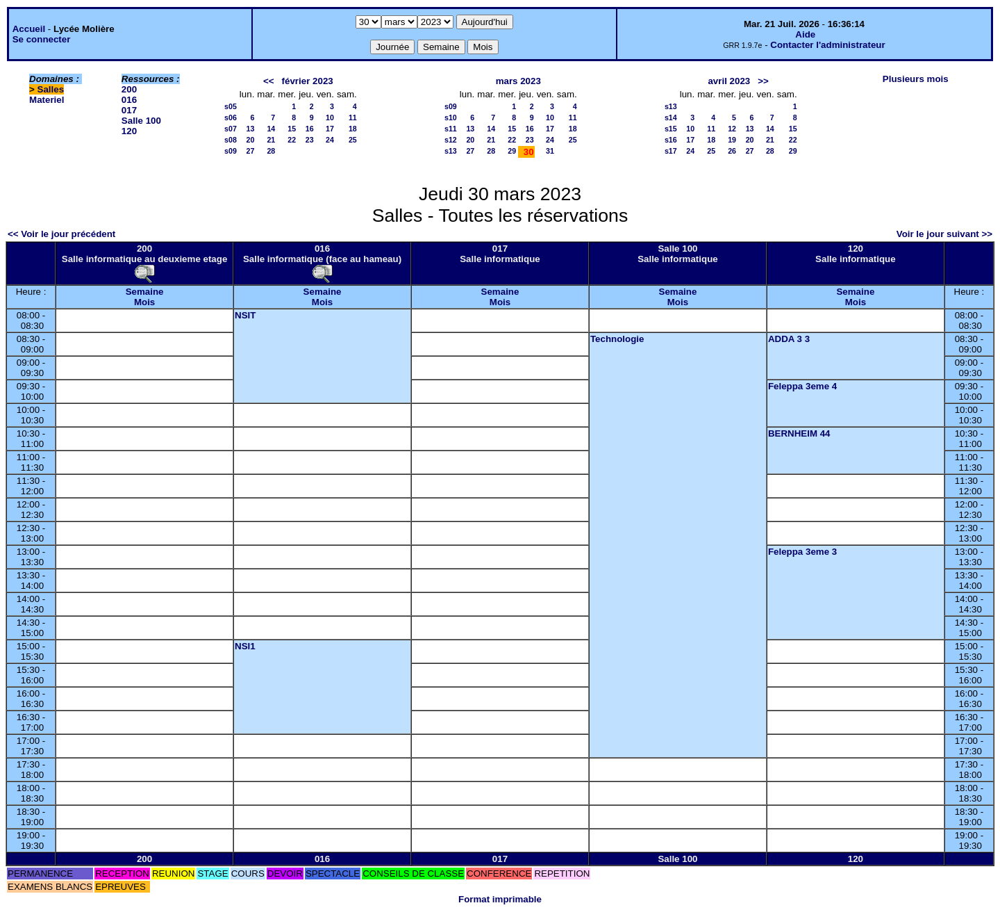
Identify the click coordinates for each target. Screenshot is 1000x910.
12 (732, 128)
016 (129, 100)
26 (732, 151)
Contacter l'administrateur (827, 45)
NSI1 (245, 646)
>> (763, 81)
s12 (450, 140)
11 (353, 117)
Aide (805, 34)
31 (550, 151)
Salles (51, 89)
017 (129, 110)
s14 (671, 117)
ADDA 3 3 (789, 339)
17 (330, 128)
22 (292, 140)
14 (271, 128)
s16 (671, 140)
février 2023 (307, 81)
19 (732, 140)
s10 (450, 117)
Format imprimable (500, 899)
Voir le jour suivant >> (944, 234)
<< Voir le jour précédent (61, 234)
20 (251, 140)
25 (353, 140)
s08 (230, 140)
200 (129, 89)
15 (292, 128)
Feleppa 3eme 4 (802, 386)
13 (251, 128)
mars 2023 (518, 81)
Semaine (145, 291)
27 (251, 151)
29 (512, 151)
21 (271, 140)
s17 (671, 151)
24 (330, 140)
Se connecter (41, 39)
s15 (671, 128)
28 (271, 151)
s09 (230, 151)
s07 (230, 128)
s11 (450, 128)
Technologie (617, 339)
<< (268, 81)
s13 (450, 151)
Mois (144, 302)
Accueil (28, 29)
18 (353, 128)
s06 (230, 117)
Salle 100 (141, 120)
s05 (230, 106)
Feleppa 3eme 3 (802, 551)
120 (129, 131)
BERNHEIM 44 (799, 433)
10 (330, 117)
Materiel (46, 100)
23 (310, 140)
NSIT (245, 315)
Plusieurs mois (916, 79)
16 (310, 128)
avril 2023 (729, 81)
